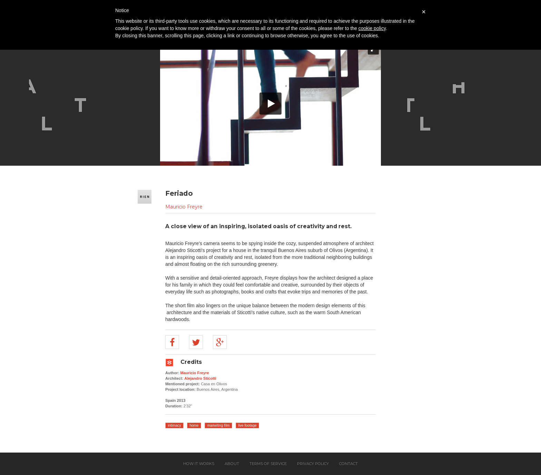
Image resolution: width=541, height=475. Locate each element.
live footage (247, 425)
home (193, 425)
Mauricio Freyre (184, 207)
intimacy (174, 425)
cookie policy (372, 28)
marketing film (218, 425)
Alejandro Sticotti (200, 378)
